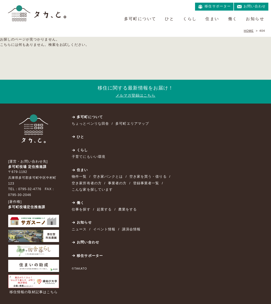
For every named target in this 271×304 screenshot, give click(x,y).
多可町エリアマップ (132, 124)
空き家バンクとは (108, 176)
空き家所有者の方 (86, 183)
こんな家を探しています (92, 189)
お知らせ (255, 18)
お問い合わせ (88, 242)
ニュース (79, 229)
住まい (212, 18)
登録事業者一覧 (146, 183)
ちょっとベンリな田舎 (90, 124)
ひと (169, 18)
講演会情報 (131, 229)
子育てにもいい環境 (88, 157)
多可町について (140, 18)
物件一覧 (79, 176)
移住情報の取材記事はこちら (34, 292)
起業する (104, 209)
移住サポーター (90, 256)
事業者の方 (117, 183)
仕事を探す (81, 209)
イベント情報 (104, 229)
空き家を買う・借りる (147, 176)
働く (232, 18)
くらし (190, 18)
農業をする (127, 209)
